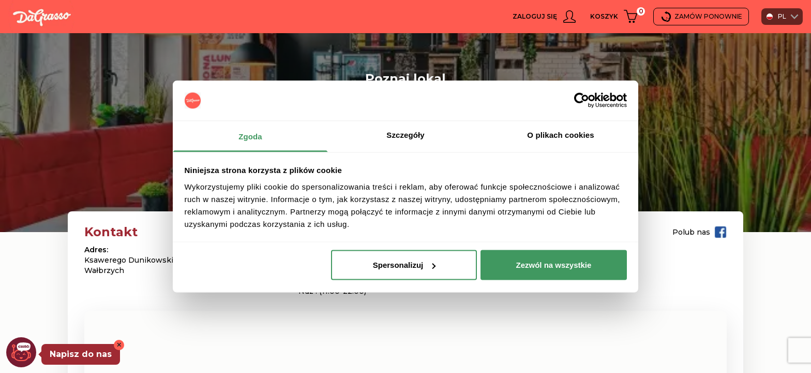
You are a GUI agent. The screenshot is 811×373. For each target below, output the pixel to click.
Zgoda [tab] (250, 136)
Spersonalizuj (404, 265)
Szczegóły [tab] (405, 134)
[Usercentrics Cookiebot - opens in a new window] (581, 100)
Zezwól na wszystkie (553, 265)
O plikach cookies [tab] (560, 134)
